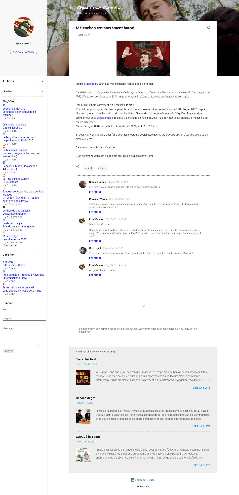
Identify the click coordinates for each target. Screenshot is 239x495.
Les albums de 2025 (15, 239)
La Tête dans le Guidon (16, 178)
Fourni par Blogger (143, 479)
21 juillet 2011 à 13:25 (113, 248)
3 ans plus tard (86, 359)
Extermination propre (15, 277)
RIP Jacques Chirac (14, 265)
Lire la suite (201, 387)
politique (102, 168)
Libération (91, 83)
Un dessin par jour (13, 223)
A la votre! (8, 262)
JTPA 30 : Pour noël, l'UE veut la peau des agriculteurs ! (21, 199)
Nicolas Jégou (97, 182)
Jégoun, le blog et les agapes (20, 166)
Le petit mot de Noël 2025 (18, 140)
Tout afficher (10, 245)
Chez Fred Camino (99, 8)
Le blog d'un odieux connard (19, 137)
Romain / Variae (98, 199)
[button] (208, 28)
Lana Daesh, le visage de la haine (22, 290)
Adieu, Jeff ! (10, 169)
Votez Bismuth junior (15, 213)
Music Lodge (10, 236)
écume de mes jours (14, 124)
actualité (88, 168)
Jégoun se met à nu (14, 108)
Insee (80, 113)
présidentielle (105, 117)
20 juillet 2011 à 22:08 (116, 219)
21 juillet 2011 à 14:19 (116, 265)
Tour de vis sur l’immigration (19, 226)
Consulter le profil (23, 52)
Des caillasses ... (12, 127)
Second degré (85, 398)
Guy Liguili (95, 248)
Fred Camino (96, 219)
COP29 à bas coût (88, 436)
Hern (149, 155)
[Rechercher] (215, 9)
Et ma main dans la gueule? (18, 287)
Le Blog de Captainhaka (16, 210)
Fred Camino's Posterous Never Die (23, 274)
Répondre (95, 192)
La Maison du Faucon (15, 150)
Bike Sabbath (10, 182)
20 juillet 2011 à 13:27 (117, 182)
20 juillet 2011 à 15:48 (119, 199)
